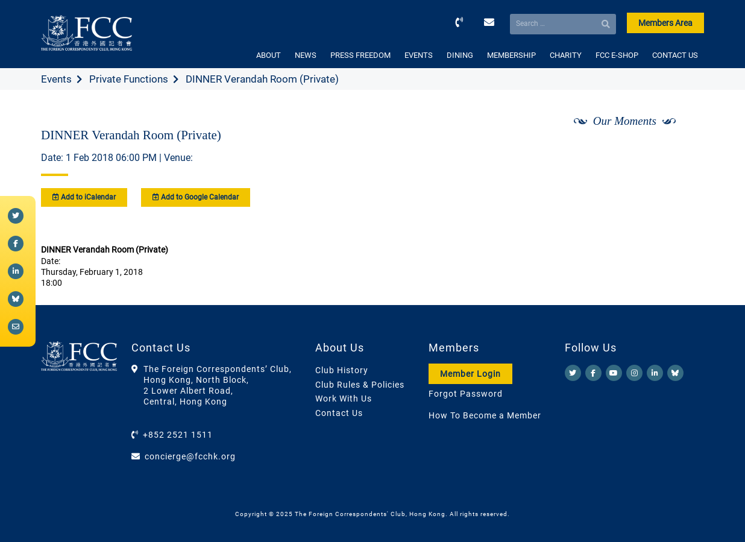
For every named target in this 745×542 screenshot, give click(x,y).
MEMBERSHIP (511, 55)
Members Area (665, 23)
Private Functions (128, 79)
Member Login (470, 374)
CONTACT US (675, 55)
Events (56, 79)
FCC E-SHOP (617, 55)
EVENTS (418, 55)
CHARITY (566, 55)
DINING (460, 55)
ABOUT (268, 55)
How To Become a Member (485, 415)
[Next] (681, 152)
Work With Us (343, 398)
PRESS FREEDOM (360, 55)
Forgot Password (466, 394)
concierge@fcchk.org (190, 456)
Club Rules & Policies (359, 384)
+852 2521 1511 (178, 435)
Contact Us (339, 413)
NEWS (305, 55)
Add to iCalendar (84, 197)
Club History (341, 370)
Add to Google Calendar (195, 197)
